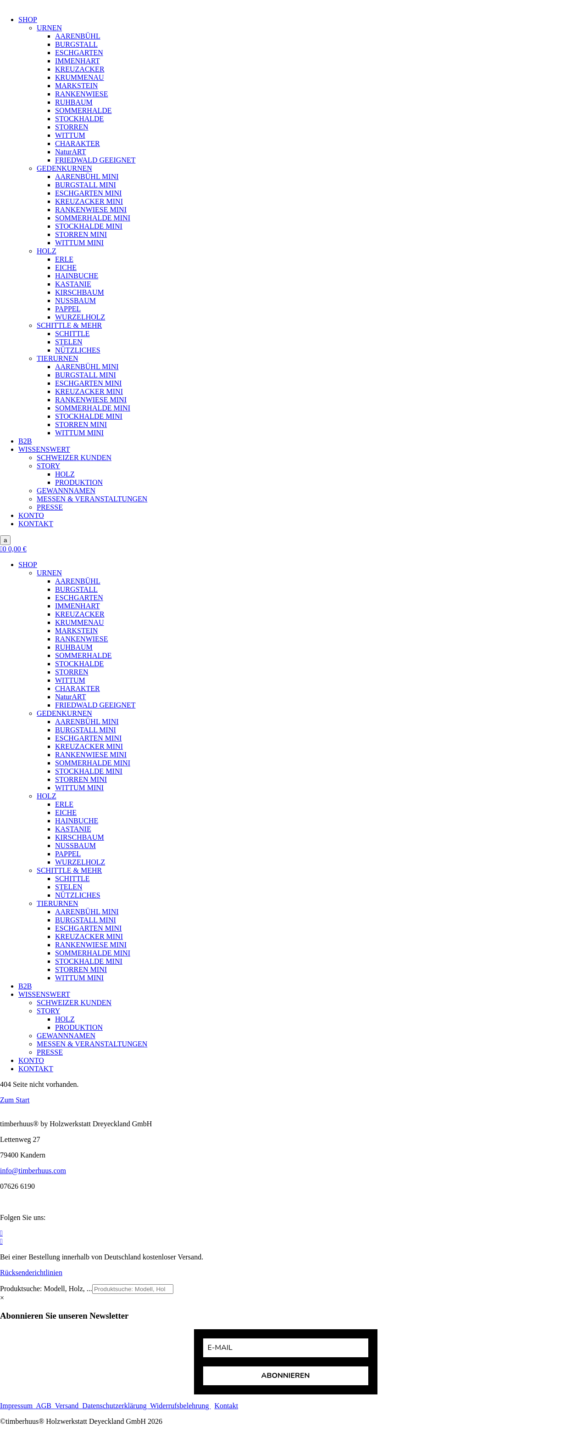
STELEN (69, 342)
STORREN (72, 127)
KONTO (31, 515)
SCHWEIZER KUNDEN (74, 457)
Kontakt (226, 1406)
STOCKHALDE (79, 119)
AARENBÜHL (77, 36)
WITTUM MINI (79, 243)
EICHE (66, 267)
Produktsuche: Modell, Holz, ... (46, 1289)
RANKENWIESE (81, 94)
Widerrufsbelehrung (180, 1406)
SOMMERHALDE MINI (92, 218)
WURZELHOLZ (80, 317)
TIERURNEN (57, 358)
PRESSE (50, 507)
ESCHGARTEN (79, 52)
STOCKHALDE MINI (88, 226)
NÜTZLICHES (77, 350)
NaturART (70, 152)
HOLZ (46, 251)
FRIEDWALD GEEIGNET (95, 160)
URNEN (49, 28)
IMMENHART (77, 61)
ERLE (64, 259)
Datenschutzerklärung (115, 1406)
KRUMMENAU (79, 77)
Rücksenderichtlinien (31, 1272)
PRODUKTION (79, 482)
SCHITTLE (72, 333)
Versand (69, 1406)
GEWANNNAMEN (66, 491)
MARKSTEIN (76, 86)
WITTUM (70, 135)
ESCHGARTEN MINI (88, 193)
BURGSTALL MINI (85, 185)
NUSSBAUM (75, 300)
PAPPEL (68, 309)
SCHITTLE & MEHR (69, 325)
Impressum (18, 1406)
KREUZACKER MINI (89, 201)
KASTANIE (73, 284)
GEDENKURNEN (64, 168)
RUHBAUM (74, 102)
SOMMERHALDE (83, 110)
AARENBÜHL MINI (87, 176)
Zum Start (14, 1100)
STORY (48, 466)
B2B (25, 441)
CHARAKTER (77, 143)
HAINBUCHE (76, 276)
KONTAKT (35, 524)
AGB (45, 1406)
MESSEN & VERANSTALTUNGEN (92, 499)
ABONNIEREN (285, 1376)
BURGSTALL (76, 44)
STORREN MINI (81, 234)
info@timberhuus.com (33, 1170)
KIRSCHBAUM (79, 292)
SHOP (27, 19)
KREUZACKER (80, 69)
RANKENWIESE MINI (91, 210)
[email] (285, 1347)
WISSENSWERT (44, 449)
